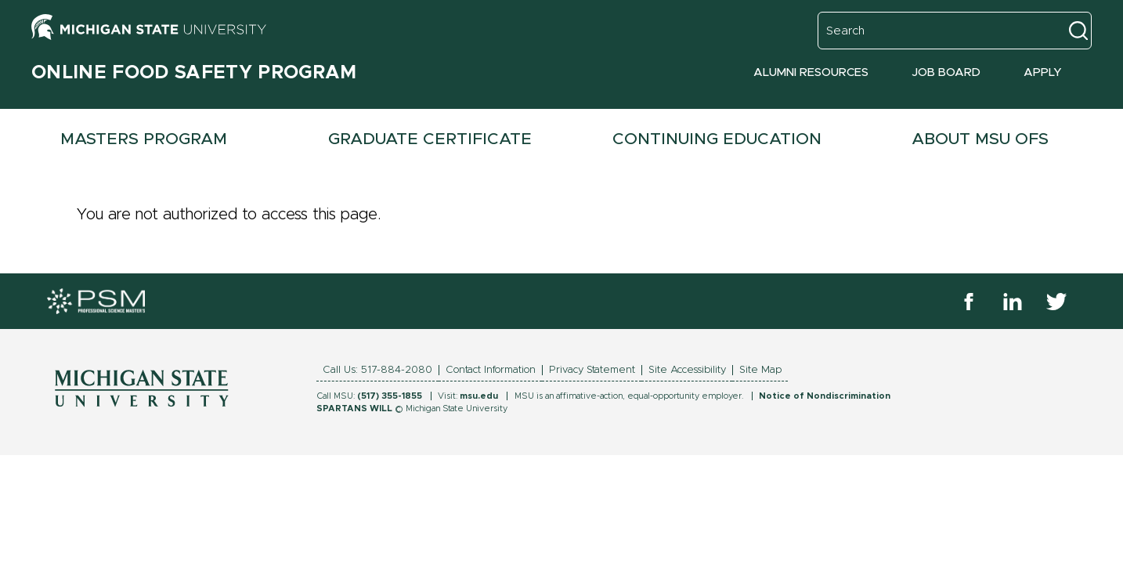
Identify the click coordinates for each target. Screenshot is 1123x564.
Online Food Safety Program (194, 72)
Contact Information (491, 370)
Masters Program (143, 139)
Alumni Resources (810, 72)
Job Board (946, 72)
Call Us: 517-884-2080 (377, 370)
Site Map (760, 370)
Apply (1043, 72)
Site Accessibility (687, 370)
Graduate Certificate (430, 139)
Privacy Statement (592, 370)
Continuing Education (716, 139)
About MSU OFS (980, 139)
